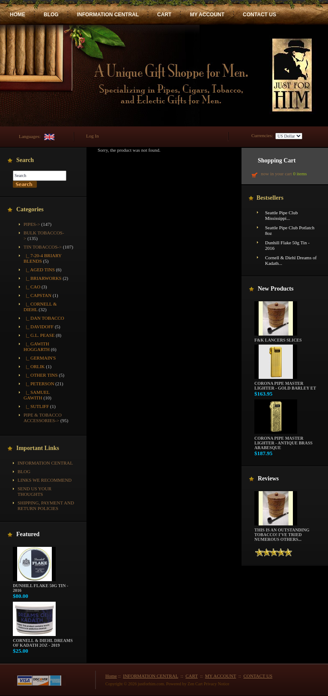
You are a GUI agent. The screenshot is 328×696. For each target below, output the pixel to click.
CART (164, 15)
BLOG (51, 15)
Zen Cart (195, 683)
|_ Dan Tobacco (44, 318)
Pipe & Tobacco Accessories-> (43, 417)
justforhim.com (151, 683)
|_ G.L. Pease (39, 335)
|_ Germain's (40, 357)
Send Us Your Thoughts (34, 491)
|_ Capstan (37, 295)
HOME (17, 15)
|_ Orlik (34, 366)
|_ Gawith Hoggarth (37, 346)
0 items (300, 173)
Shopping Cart (276, 160)
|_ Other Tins (41, 375)
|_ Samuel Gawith (37, 395)
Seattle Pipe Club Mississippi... (281, 215)
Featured (27, 534)
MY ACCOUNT (207, 15)
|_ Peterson (39, 383)
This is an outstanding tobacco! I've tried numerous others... (281, 533)
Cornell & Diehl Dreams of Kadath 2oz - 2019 (43, 641)
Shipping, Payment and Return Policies (46, 505)
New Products (275, 288)
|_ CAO (32, 286)
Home (111, 675)
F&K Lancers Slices (278, 338)
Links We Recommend (45, 480)
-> (43, 246)
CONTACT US (259, 15)
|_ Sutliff (36, 406)
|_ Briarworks (43, 278)
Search (25, 160)
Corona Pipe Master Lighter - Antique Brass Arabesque (283, 441)
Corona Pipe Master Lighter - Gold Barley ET (285, 383)
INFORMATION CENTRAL (108, 15)
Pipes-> (32, 224)
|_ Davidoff (39, 326)
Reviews (268, 478)
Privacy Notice (217, 683)
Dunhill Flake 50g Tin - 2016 (40, 586)
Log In (92, 135)
